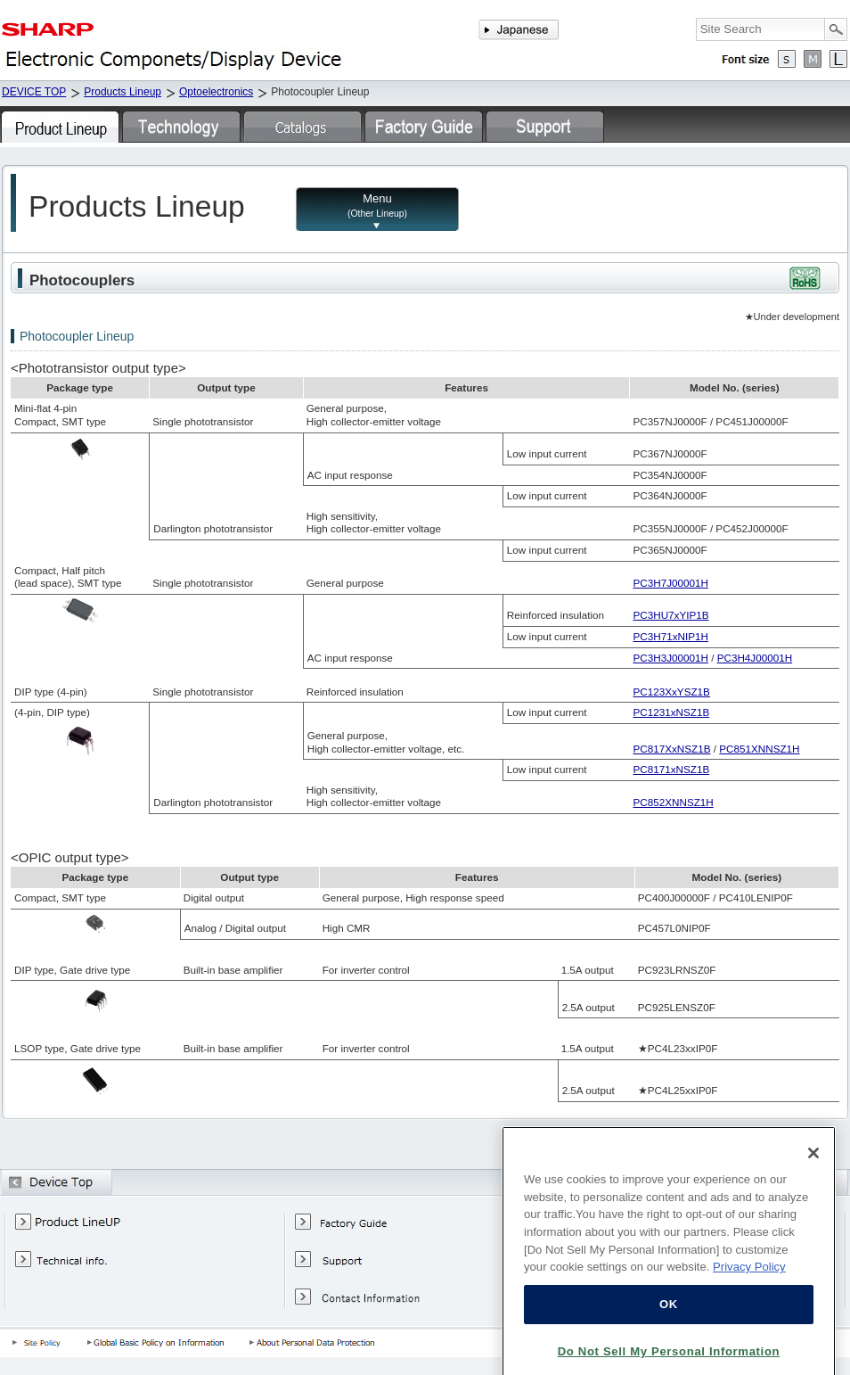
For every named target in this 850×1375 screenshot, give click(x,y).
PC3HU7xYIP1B (670, 615)
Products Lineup (122, 92)
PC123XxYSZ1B (671, 691)
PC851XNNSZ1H (759, 748)
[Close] (813, 1191)
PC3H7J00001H (670, 583)
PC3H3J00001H (670, 657)
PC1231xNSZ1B (671, 712)
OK (668, 1342)
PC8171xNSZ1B (671, 769)
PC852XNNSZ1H (673, 802)
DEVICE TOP (34, 92)
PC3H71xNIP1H (670, 636)
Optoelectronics (216, 92)
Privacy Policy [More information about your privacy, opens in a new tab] (749, 1305)
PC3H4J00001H (754, 657)
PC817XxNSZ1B (671, 748)
